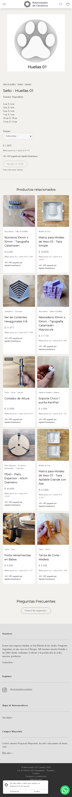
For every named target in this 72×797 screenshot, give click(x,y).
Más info (6, 753)
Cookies (36, 773)
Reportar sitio (36, 779)
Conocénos (7, 662)
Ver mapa (7, 717)
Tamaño (6, 131)
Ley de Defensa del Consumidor (31, 770)
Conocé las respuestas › (36, 611)
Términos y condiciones (36, 776)
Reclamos (51, 770)
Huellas (20, 84)
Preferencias (14, 791)
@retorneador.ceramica (21, 689)
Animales (28, 84)
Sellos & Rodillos (9, 84)
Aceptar (37, 791)
